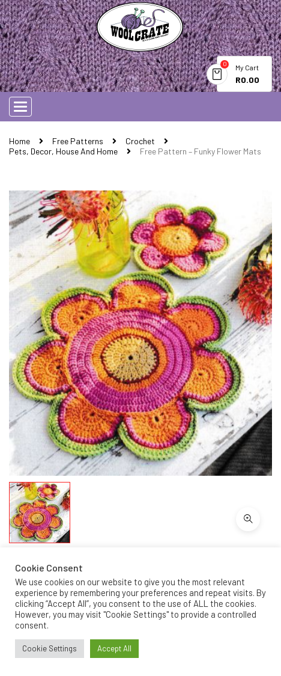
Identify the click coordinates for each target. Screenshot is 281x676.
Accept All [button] (114, 648)
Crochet (140, 141)
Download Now (58, 505)
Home (19, 141)
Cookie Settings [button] (49, 648)
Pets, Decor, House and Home (63, 151)
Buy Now (115, 506)
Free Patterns (77, 141)
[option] (140, 333)
